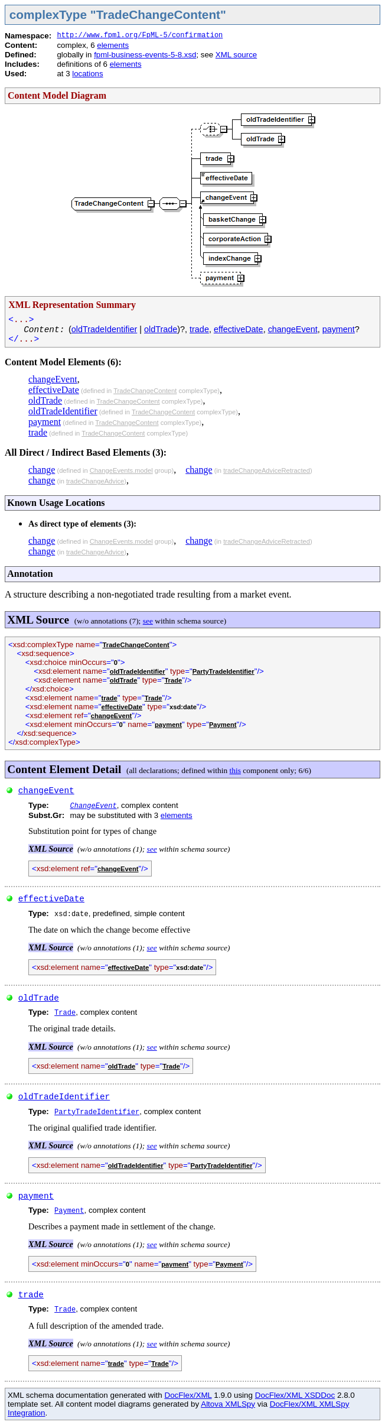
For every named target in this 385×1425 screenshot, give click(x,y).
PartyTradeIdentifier (223, 671)
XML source (236, 54)
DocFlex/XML (187, 1395)
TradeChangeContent (145, 390)
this (235, 770)
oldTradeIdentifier (104, 329)
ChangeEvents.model (121, 470)
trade (199, 329)
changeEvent (293, 329)
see (148, 620)
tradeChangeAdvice (95, 481)
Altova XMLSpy (228, 1404)
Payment (223, 724)
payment (338, 329)
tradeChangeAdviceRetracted (266, 470)
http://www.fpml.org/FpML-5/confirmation (140, 35)
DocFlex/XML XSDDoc (295, 1395)
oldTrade (160, 329)
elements (113, 45)
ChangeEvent (93, 806)
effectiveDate (238, 329)
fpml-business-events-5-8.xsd (145, 54)
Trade (173, 680)
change (41, 470)
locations (87, 73)
